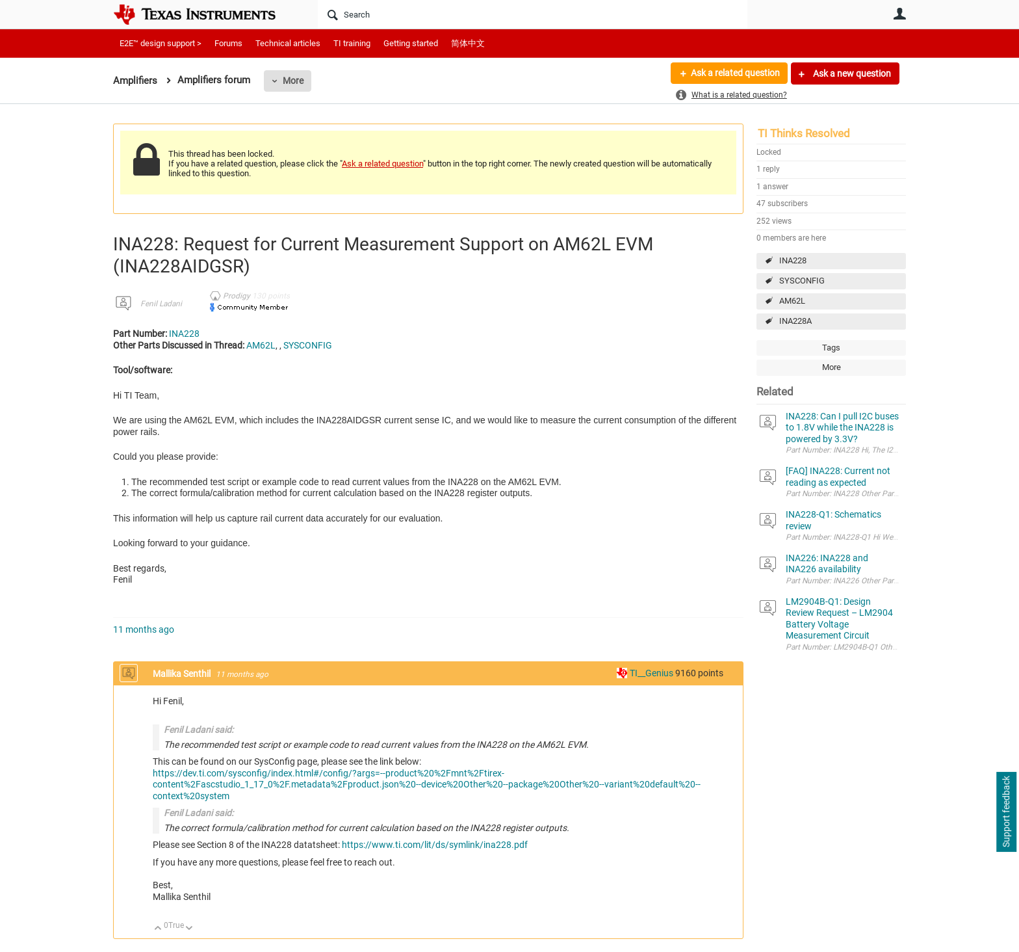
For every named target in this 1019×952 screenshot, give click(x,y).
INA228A (795, 321)
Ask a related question (734, 73)
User (899, 13)
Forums (228, 43)
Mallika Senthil (183, 673)
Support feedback (1006, 812)
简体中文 (468, 43)
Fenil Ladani (161, 303)
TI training (351, 43)
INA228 (792, 260)
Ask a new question (851, 73)
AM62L (792, 301)
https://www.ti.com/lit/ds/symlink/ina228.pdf (435, 845)
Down (189, 928)
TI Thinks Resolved (804, 133)
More (293, 80)
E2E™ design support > (160, 43)
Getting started (410, 43)
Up (158, 928)
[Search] (532, 14)
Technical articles (287, 43)
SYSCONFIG (802, 280)
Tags (831, 347)
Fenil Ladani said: (198, 729)
